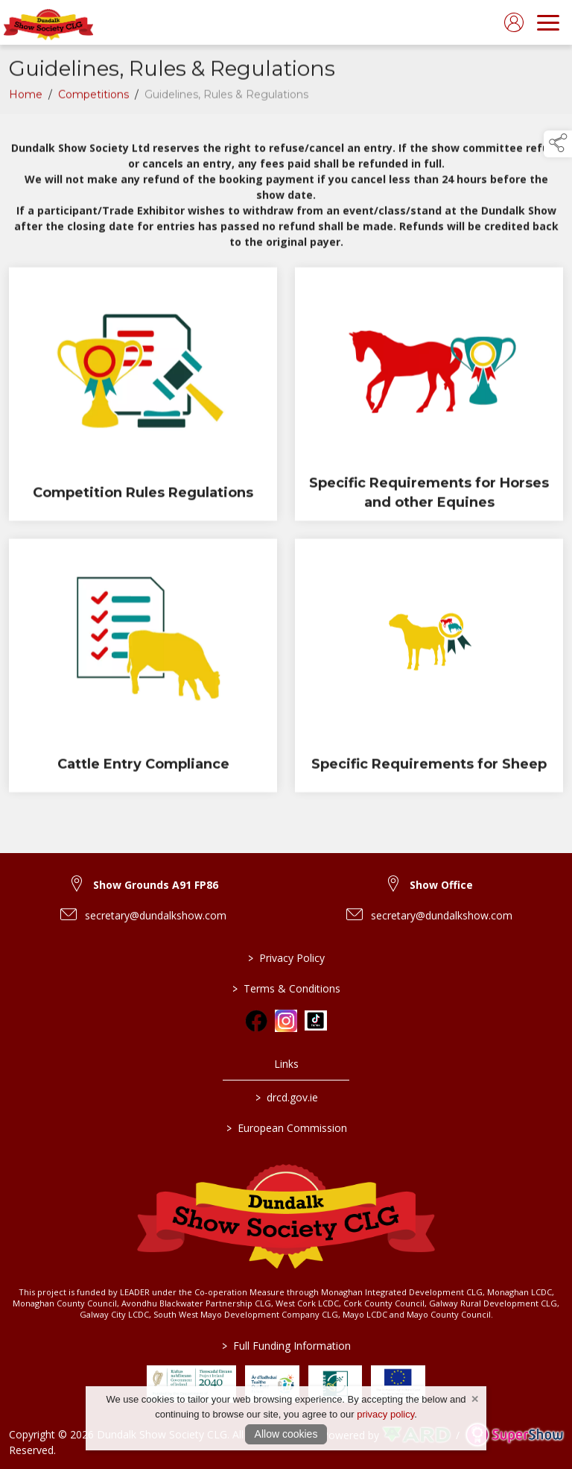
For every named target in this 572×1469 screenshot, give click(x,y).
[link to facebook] (256, 1021)
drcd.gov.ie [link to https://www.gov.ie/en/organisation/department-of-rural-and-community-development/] (286, 1097)
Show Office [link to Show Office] (441, 885)
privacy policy (385, 1414)
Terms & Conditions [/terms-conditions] (286, 988)
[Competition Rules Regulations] (143, 397)
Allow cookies (286, 1434)
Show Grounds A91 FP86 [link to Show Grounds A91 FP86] (155, 885)
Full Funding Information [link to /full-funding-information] (286, 1346)
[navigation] (548, 22)
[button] (558, 143)
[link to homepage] (48, 22)
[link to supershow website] (514, 1435)
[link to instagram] (286, 1021)
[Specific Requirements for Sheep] (429, 669)
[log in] (514, 22)
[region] (286, 194)
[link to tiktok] (316, 1021)
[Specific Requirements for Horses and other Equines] (429, 397)
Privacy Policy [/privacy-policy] (286, 957)
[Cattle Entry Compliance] (143, 669)
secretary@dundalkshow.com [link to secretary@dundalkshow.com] (155, 915)
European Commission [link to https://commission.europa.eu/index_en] (286, 1127)
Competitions (93, 97)
